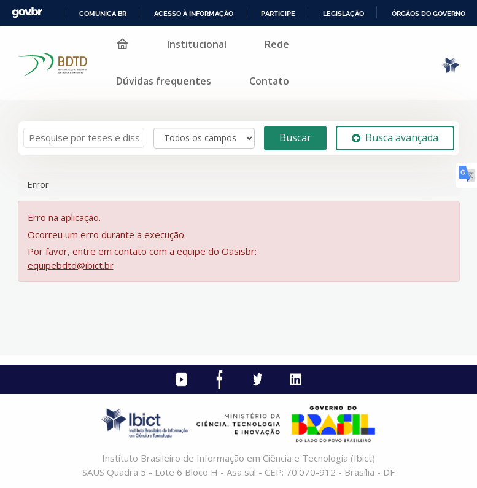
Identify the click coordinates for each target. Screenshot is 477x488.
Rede (277, 44)
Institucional (197, 44)
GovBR (27, 12)
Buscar (295, 137)
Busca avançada (395, 137)
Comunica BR (102, 13)
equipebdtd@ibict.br (71, 265)
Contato (269, 81)
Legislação (343, 13)
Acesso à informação (193, 13)
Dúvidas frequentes (163, 81)
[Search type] (204, 138)
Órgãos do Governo (428, 13)
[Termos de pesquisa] (83, 138)
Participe (278, 13)
